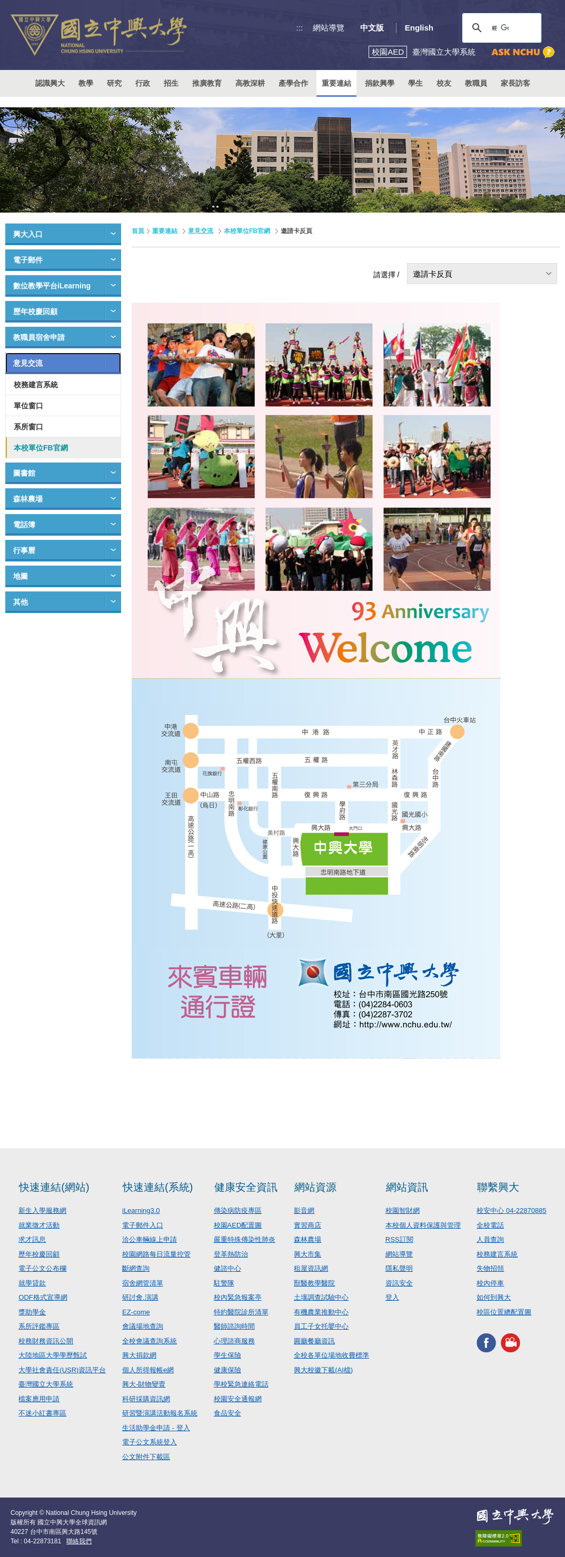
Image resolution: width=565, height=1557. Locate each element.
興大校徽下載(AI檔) (323, 1370)
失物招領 (490, 1268)
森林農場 (28, 499)
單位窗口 (28, 405)
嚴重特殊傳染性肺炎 (244, 1239)
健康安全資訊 (245, 1187)
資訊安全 (399, 1283)
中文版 (372, 27)
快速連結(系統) (158, 1187)
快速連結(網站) (54, 1187)
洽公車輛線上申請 (149, 1239)
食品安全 (227, 1413)
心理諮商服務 (234, 1341)
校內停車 (490, 1283)
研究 (114, 83)
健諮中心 (227, 1268)
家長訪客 (515, 83)
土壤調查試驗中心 (321, 1297)
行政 (142, 83)
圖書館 (24, 473)
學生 (415, 83)
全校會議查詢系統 (149, 1341)
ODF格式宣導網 (42, 1297)
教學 (85, 83)
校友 (444, 83)
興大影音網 (510, 1342)
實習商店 (307, 1225)
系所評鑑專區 (39, 1326)
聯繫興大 (498, 1187)
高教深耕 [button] (250, 83)
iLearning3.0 (141, 1210)
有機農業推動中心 (321, 1312)
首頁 (138, 231)
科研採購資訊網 (146, 1399)
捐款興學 (379, 83)
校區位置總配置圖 (504, 1312)
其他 (20, 602)
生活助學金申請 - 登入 (156, 1428)
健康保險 (227, 1370)
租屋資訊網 (311, 1268)
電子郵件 (28, 260)
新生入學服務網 (42, 1210)
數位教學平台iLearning (52, 286)
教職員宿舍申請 (39, 337)
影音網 (304, 1210)
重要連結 (164, 231)
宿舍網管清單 (142, 1283)
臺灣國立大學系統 (45, 1384)
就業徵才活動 (39, 1225)
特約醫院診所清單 (241, 1312)
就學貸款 (32, 1283)
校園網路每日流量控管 (156, 1254)
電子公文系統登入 (149, 1442)
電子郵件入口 (142, 1225)
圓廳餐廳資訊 (314, 1341)
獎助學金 (32, 1312)
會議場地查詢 (142, 1326)
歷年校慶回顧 (35, 311)
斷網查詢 (136, 1268)
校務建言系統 (36, 384)
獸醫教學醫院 (314, 1283)
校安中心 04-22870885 (511, 1210)
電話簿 (24, 524)
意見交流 (28, 363)
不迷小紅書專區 (42, 1413)
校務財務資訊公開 (45, 1341)
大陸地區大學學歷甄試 (52, 1355)
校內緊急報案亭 (238, 1297)
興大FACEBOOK (486, 1342)
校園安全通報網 (238, 1399)
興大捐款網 (139, 1355)
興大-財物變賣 (143, 1384)
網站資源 (315, 1187)
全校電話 (490, 1225)
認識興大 (50, 83)
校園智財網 (402, 1210)
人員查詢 (490, 1239)
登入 (392, 1297)
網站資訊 (407, 1187)
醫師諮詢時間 (234, 1326)
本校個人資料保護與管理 (423, 1225)
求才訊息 (32, 1239)
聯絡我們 (79, 1541)
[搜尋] (500, 28)
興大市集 (307, 1254)
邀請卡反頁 (432, 273)
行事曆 (24, 550)
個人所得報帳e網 (148, 1370)
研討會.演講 (140, 1297)
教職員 (476, 83)
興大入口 (28, 234)
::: (299, 27)
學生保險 (227, 1355)
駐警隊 (224, 1283)
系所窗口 (28, 427)
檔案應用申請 (39, 1399)
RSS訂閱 (399, 1239)
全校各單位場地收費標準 (331, 1355)
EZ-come (136, 1312)
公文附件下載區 (146, 1457)
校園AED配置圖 (238, 1225)
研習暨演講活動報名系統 (159, 1413)
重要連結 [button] (336, 83)
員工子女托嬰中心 (321, 1326)
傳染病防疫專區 (238, 1210)
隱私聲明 (399, 1268)
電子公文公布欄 (42, 1268)
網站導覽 (328, 27)
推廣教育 (207, 83)
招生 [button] (171, 83)
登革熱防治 (231, 1254)
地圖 (20, 576)
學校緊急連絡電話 (241, 1384)
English (419, 27)
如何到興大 (494, 1297)
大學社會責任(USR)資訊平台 (62, 1370)
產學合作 (293, 83)
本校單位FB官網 (41, 448)
